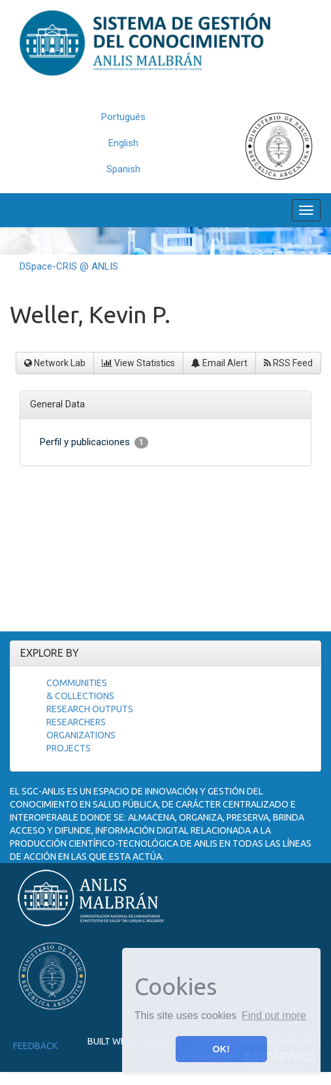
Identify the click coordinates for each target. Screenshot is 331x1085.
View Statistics (138, 363)
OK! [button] (221, 1049)
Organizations (81, 735)
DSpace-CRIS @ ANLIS (69, 266)
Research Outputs (89, 709)
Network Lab (55, 363)
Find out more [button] (274, 1015)
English (123, 143)
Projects (68, 748)
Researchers (76, 722)
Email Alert (219, 363)
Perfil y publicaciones (94, 442)
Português (123, 117)
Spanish (123, 169)
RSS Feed (288, 363)
